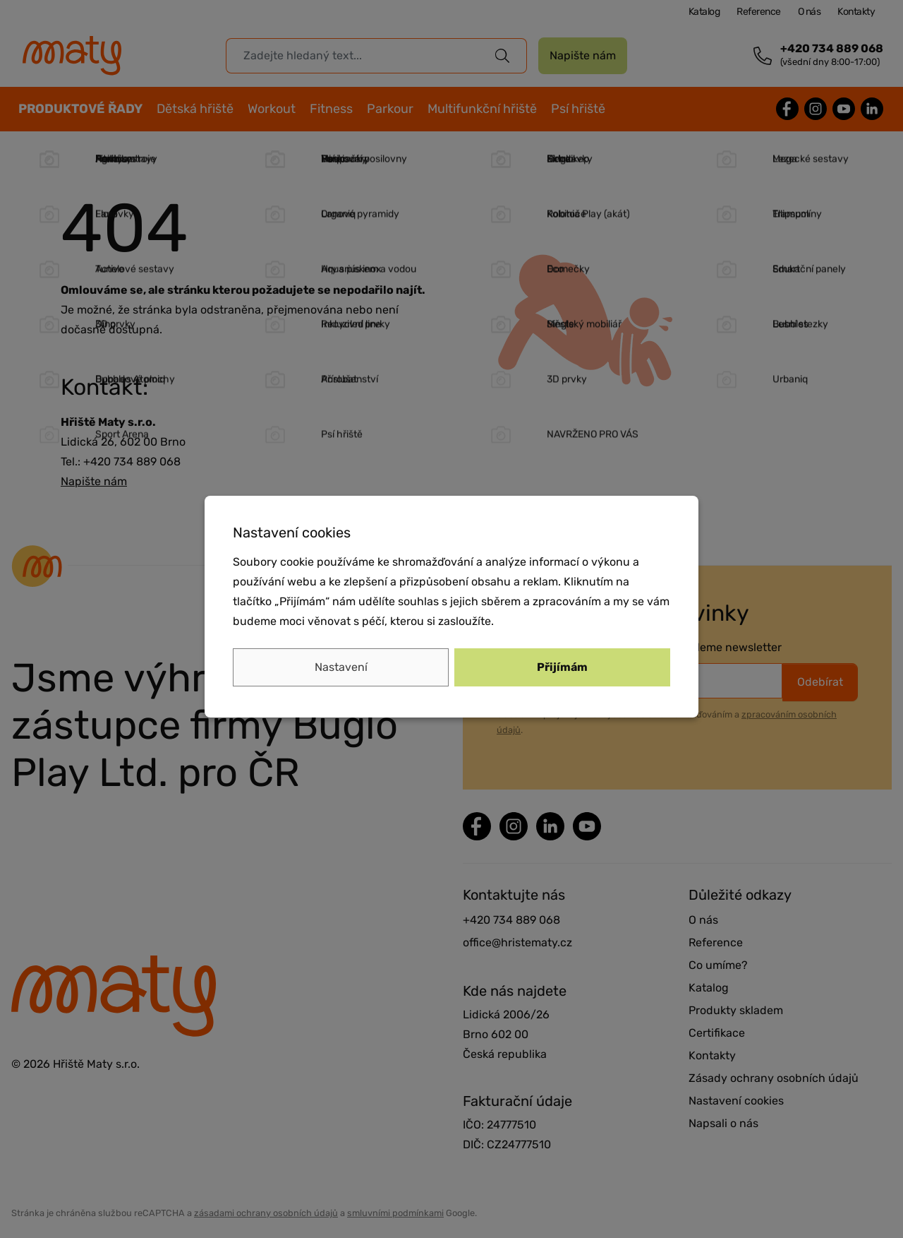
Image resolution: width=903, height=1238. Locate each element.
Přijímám (562, 667)
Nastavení (341, 667)
